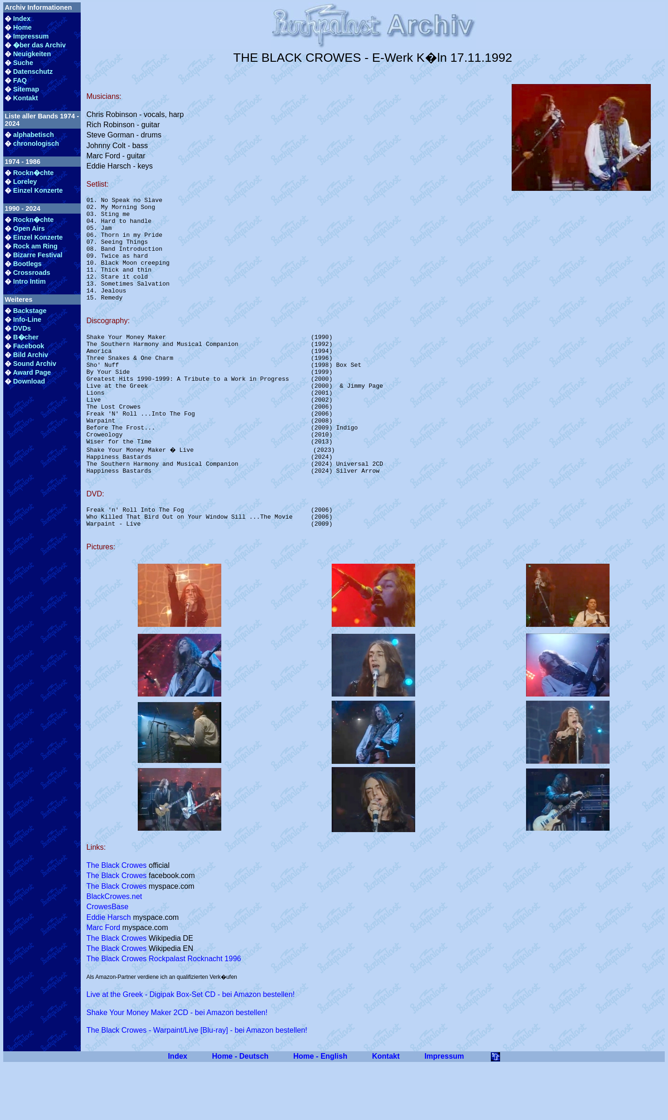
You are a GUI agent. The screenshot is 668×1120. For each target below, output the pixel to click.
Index (22, 18)
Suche (23, 62)
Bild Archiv (30, 354)
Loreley (25, 181)
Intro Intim (29, 281)
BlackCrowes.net (114, 952)
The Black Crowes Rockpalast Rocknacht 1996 (163, 1014)
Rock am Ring (35, 246)
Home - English (320, 1112)
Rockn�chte (33, 172)
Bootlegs (27, 263)
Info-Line (27, 319)
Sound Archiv (34, 363)
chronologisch (36, 143)
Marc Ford (103, 983)
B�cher (26, 337)
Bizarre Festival (37, 255)
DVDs (22, 328)
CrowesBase (107, 962)
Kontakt (25, 98)
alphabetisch (33, 134)
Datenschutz (33, 71)
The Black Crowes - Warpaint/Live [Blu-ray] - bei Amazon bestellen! (196, 1086)
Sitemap (26, 89)
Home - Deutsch (240, 1112)
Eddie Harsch (108, 973)
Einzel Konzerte (38, 190)
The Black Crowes (116, 921)
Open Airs (29, 228)
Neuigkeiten (32, 54)
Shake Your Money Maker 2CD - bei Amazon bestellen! (176, 1068)
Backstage (29, 310)
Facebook (28, 346)
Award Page (32, 372)
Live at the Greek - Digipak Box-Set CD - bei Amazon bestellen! (190, 1050)
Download (29, 381)
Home (22, 27)
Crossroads (31, 272)
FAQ (20, 80)
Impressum (31, 36)
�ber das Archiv (39, 45)
